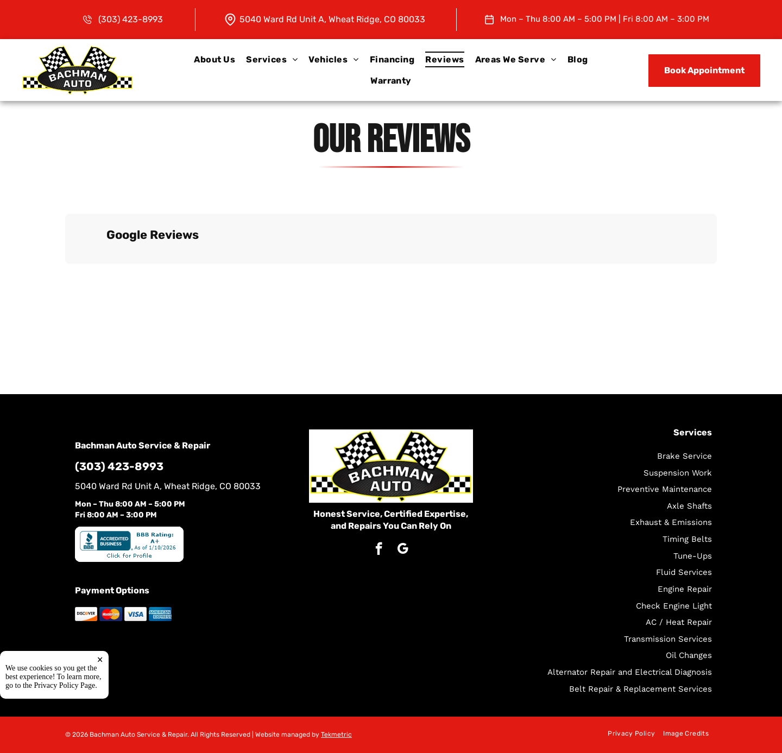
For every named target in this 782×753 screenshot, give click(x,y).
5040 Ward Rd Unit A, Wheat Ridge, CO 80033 (332, 19)
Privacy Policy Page (65, 686)
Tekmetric (336, 734)
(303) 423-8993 (130, 19)
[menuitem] (214, 59)
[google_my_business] (402, 550)
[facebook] (378, 550)
